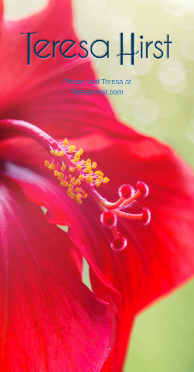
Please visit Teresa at (97, 82)
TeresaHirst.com (97, 92)
